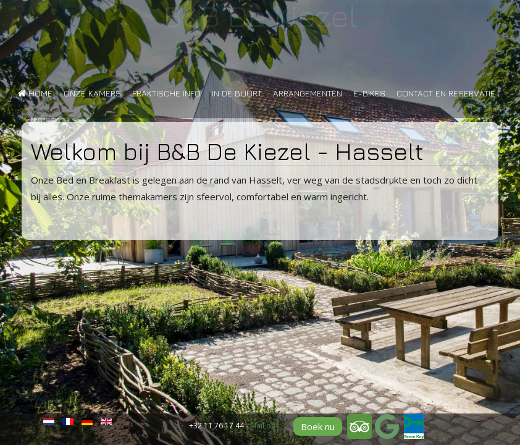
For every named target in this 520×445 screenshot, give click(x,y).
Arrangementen (307, 93)
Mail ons (264, 425)
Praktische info (166, 93)
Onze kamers (92, 93)
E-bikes (369, 93)
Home (35, 93)
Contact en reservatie (445, 93)
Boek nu (318, 426)
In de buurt (237, 93)
